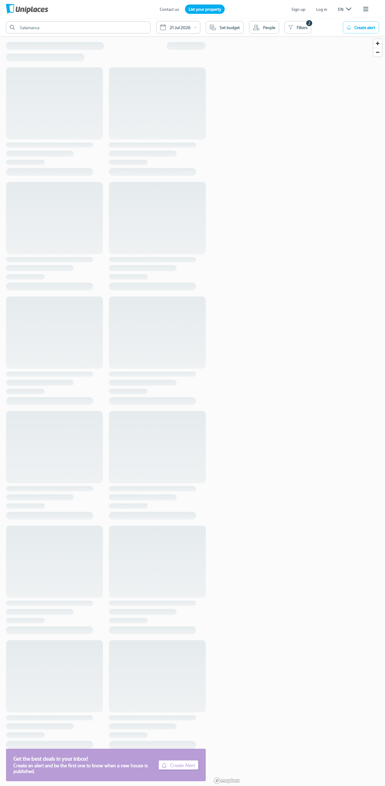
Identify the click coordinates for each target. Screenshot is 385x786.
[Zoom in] (377, 43)
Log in (321, 9)
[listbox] (344, 9)
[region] (298, 402)
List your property (205, 9)
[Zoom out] (377, 52)
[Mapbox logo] (227, 780)
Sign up (298, 9)
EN (344, 9)
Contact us (169, 9)
